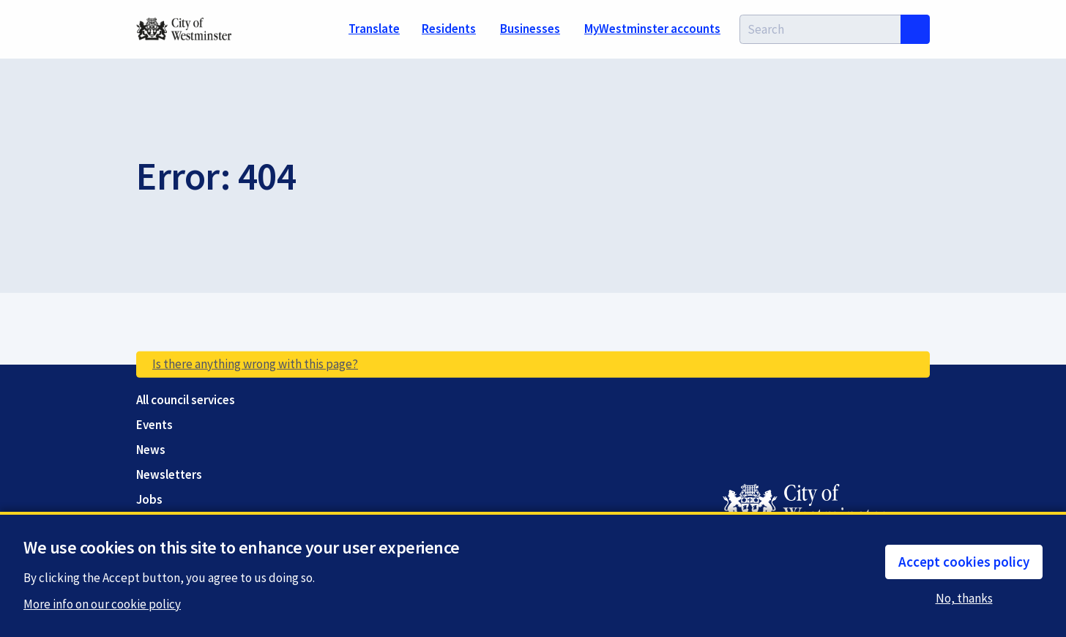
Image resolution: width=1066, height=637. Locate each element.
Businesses (530, 29)
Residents (449, 29)
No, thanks (966, 598)
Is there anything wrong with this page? (255, 364)
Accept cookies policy (963, 561)
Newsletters (169, 475)
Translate (374, 29)
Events (154, 425)
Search (915, 29)
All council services (185, 400)
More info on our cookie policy (102, 604)
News (150, 450)
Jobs (149, 499)
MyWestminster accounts (652, 29)
